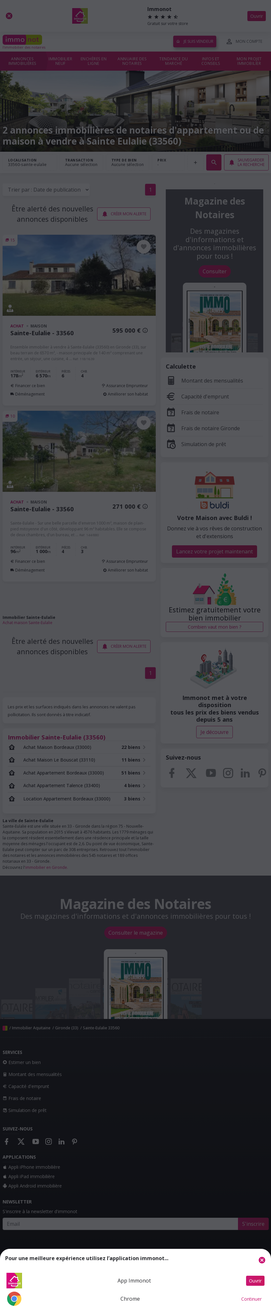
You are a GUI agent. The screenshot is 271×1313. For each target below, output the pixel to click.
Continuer (251, 1299)
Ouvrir (255, 1281)
